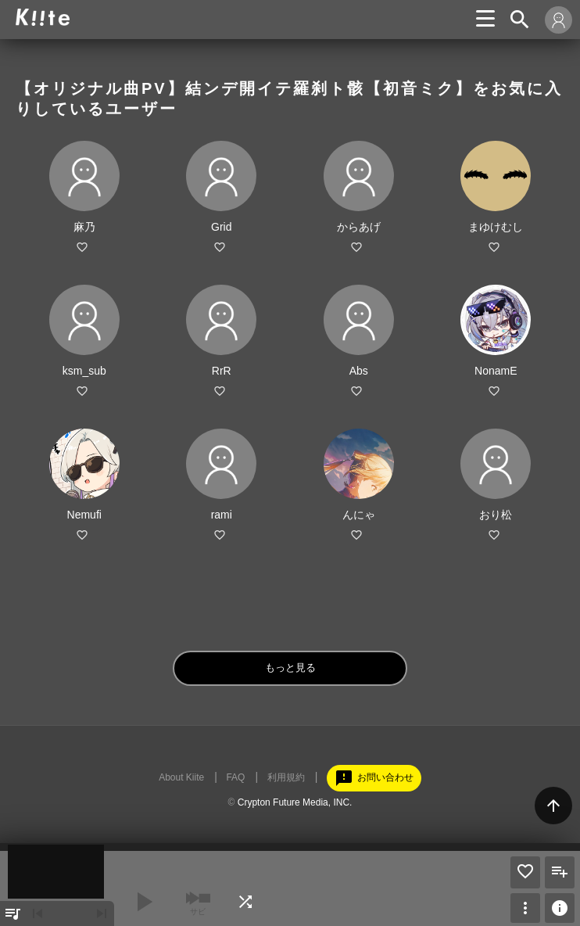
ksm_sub (84, 370)
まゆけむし (495, 227)
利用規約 (286, 777)
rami (221, 514)
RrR (221, 370)
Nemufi (84, 514)
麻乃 (84, 227)
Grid (221, 227)
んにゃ (358, 514)
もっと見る (290, 667)
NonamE (495, 370)
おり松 (495, 514)
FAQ (235, 777)
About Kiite (181, 777)
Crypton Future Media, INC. (295, 802)
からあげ (359, 227)
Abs (358, 370)
